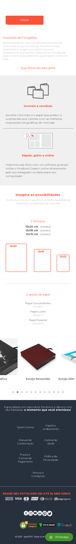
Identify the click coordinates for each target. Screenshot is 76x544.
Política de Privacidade (50, 458)
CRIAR (24, 20)
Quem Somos (25, 427)
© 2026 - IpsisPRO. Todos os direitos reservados (38, 536)
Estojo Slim (66, 379)
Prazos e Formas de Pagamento (25, 458)
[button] (13, 392)
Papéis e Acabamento (51, 427)
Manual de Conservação (25, 442)
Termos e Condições (38, 474)
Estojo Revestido (38, 379)
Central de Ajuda (50, 442)
